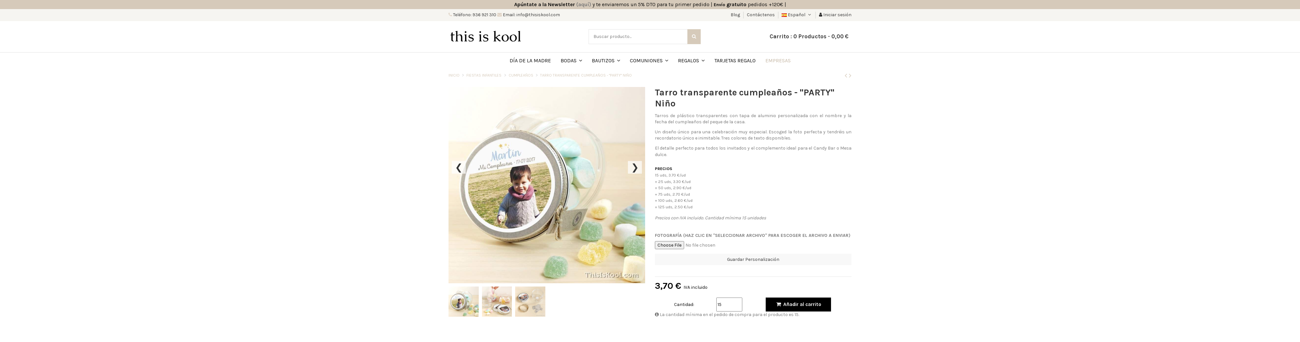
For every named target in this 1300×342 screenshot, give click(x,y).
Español (797, 15)
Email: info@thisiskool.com (531, 15)
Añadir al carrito (798, 304)
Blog (736, 15)
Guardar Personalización (753, 259)
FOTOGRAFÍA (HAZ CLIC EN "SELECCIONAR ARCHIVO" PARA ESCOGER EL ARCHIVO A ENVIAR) (753, 235)
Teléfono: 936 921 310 (474, 15)
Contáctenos (761, 15)
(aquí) (583, 4)
